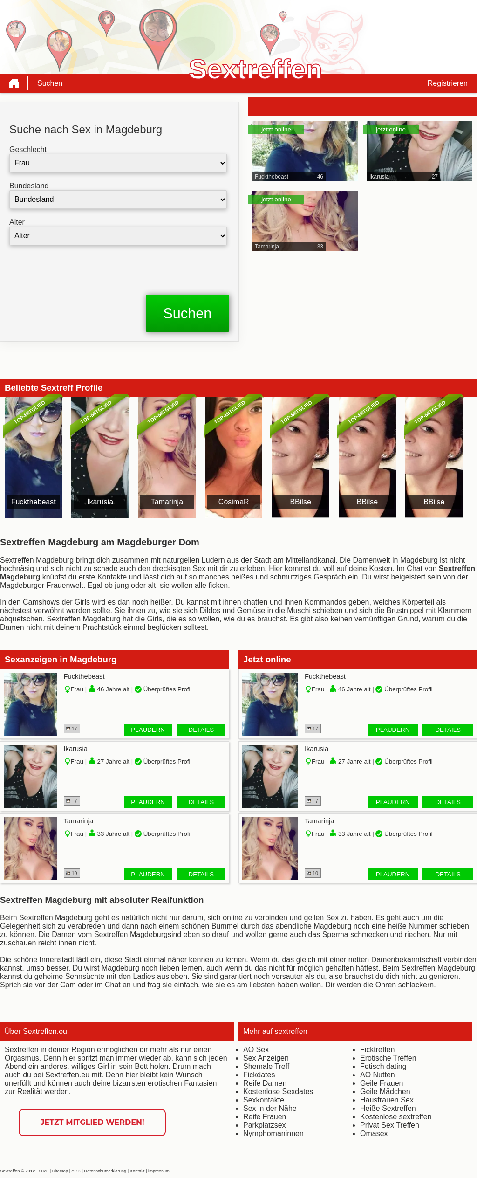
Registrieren (448, 83)
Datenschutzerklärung (105, 1171)
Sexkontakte (263, 1100)
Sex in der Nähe (270, 1108)
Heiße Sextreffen (388, 1108)
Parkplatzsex (264, 1125)
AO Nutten (377, 1075)
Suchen (49, 83)
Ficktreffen (377, 1050)
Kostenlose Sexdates (278, 1091)
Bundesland (29, 186)
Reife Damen (264, 1083)
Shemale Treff (266, 1066)
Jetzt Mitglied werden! (92, 1122)
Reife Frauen (264, 1117)
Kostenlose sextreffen (396, 1117)
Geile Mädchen (385, 1091)
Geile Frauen (381, 1083)
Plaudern (148, 729)
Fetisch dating (383, 1066)
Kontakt (137, 1171)
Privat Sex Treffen (389, 1125)
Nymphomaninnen (273, 1133)
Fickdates (259, 1075)
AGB (76, 1171)
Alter (17, 222)
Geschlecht (28, 149)
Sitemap (60, 1171)
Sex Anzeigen (266, 1058)
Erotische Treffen (388, 1058)
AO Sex (256, 1050)
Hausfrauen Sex (387, 1100)
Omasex (374, 1133)
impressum (159, 1171)
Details (201, 729)
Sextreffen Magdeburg (438, 968)
